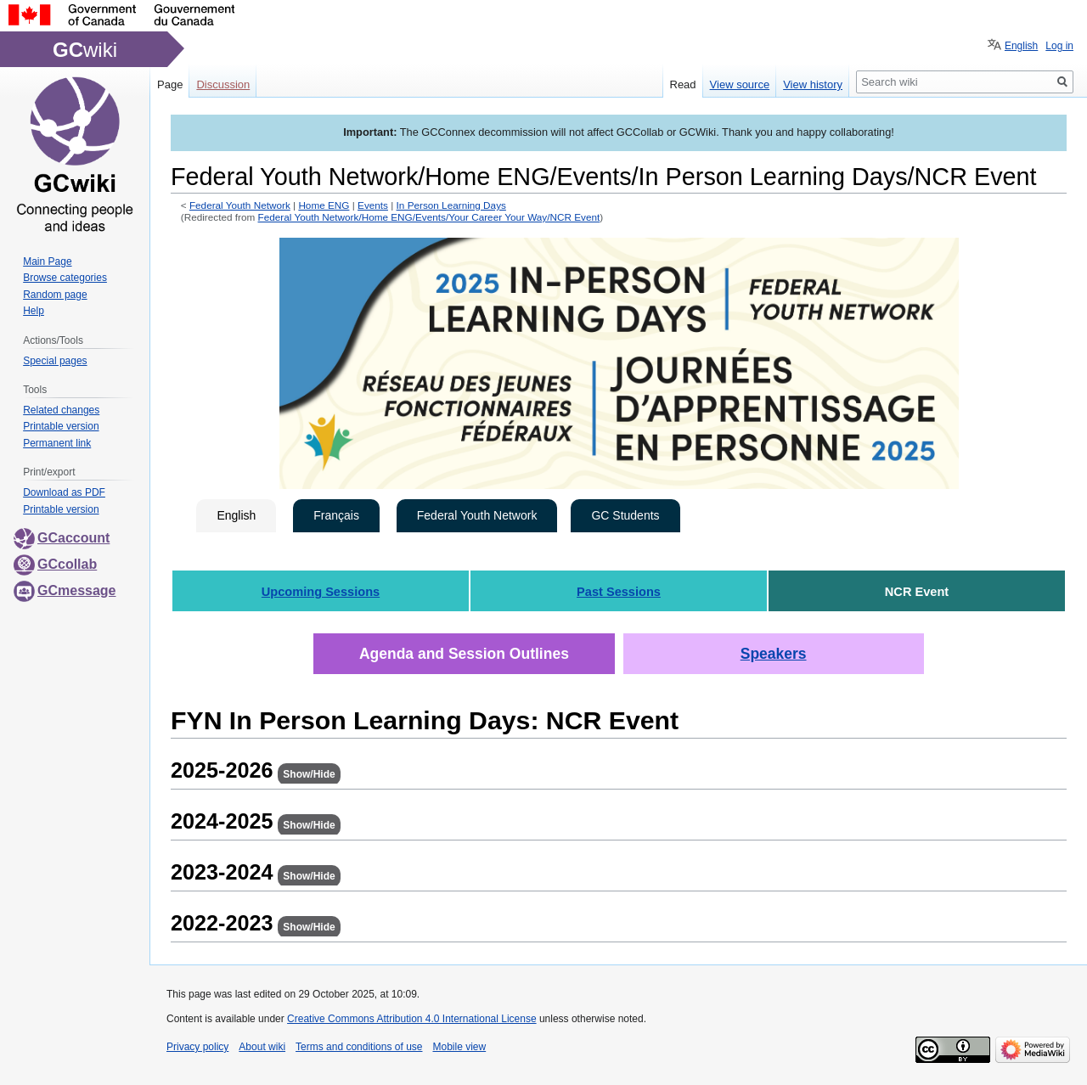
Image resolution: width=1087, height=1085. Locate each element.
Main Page (47, 261)
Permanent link (57, 443)
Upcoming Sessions (321, 592)
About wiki (262, 1047)
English (236, 515)
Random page (55, 295)
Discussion (223, 84)
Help (33, 311)
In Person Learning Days (451, 205)
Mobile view (459, 1047)
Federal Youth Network (239, 205)
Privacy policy (197, 1047)
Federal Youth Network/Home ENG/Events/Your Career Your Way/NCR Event (429, 216)
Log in (1059, 46)
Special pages (55, 361)
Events (373, 205)
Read (683, 84)
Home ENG (323, 205)
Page (170, 84)
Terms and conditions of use (359, 1047)
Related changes (61, 410)
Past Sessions (619, 592)
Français (336, 515)
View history (812, 84)
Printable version (61, 426)
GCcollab (55, 564)
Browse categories (65, 278)
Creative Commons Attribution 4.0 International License (412, 1019)
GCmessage (65, 590)
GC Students (625, 515)
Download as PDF (64, 492)
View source (740, 84)
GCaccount (62, 538)
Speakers (774, 653)
